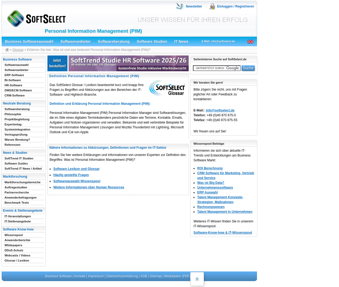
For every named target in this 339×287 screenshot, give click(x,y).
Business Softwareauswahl (29, 41)
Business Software (58, 276)
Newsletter (194, 6)
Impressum (96, 276)
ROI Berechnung (210, 168)
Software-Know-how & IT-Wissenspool (222, 232)
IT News (181, 41)
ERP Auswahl (207, 192)
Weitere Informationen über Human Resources (88, 187)
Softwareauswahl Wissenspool (76, 181)
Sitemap (156, 276)
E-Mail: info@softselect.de (218, 41)
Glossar (17, 50)
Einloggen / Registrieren (235, 6)
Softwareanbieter (76, 41)
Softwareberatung (114, 41)
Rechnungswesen (211, 207)
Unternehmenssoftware (215, 187)
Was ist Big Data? (210, 183)
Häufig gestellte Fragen (71, 175)
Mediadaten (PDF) (177, 276)
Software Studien (152, 41)
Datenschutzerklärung (122, 276)
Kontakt (79, 276)
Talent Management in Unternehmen (224, 212)
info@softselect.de (220, 110)
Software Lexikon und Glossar (76, 169)
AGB (143, 276)
